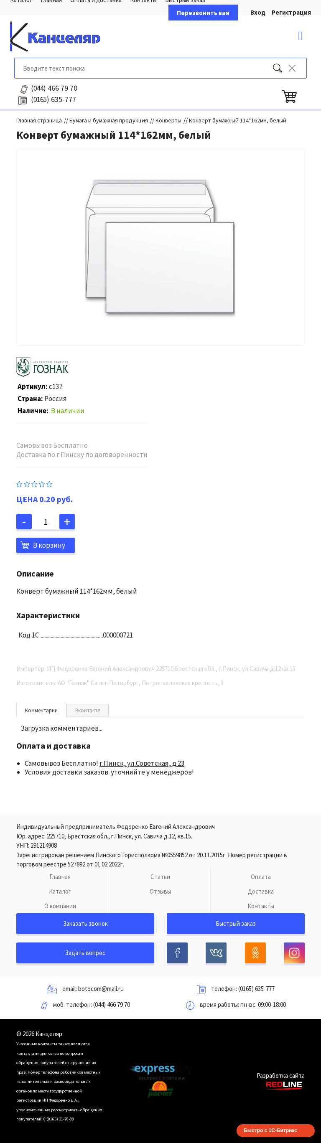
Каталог (60, 891)
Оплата (261, 877)
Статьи (160, 877)
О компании (60, 906)
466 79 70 (54, 88)
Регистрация (291, 12)
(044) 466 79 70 (111, 1004)
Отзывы (160, 891)
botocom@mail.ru (101, 989)
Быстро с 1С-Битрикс (270, 1130)
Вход (257, 12)
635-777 (53, 99)
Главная (60, 877)
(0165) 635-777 (256, 989)
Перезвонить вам (203, 13)
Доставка (261, 891)
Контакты (260, 906)
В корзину (49, 545)
